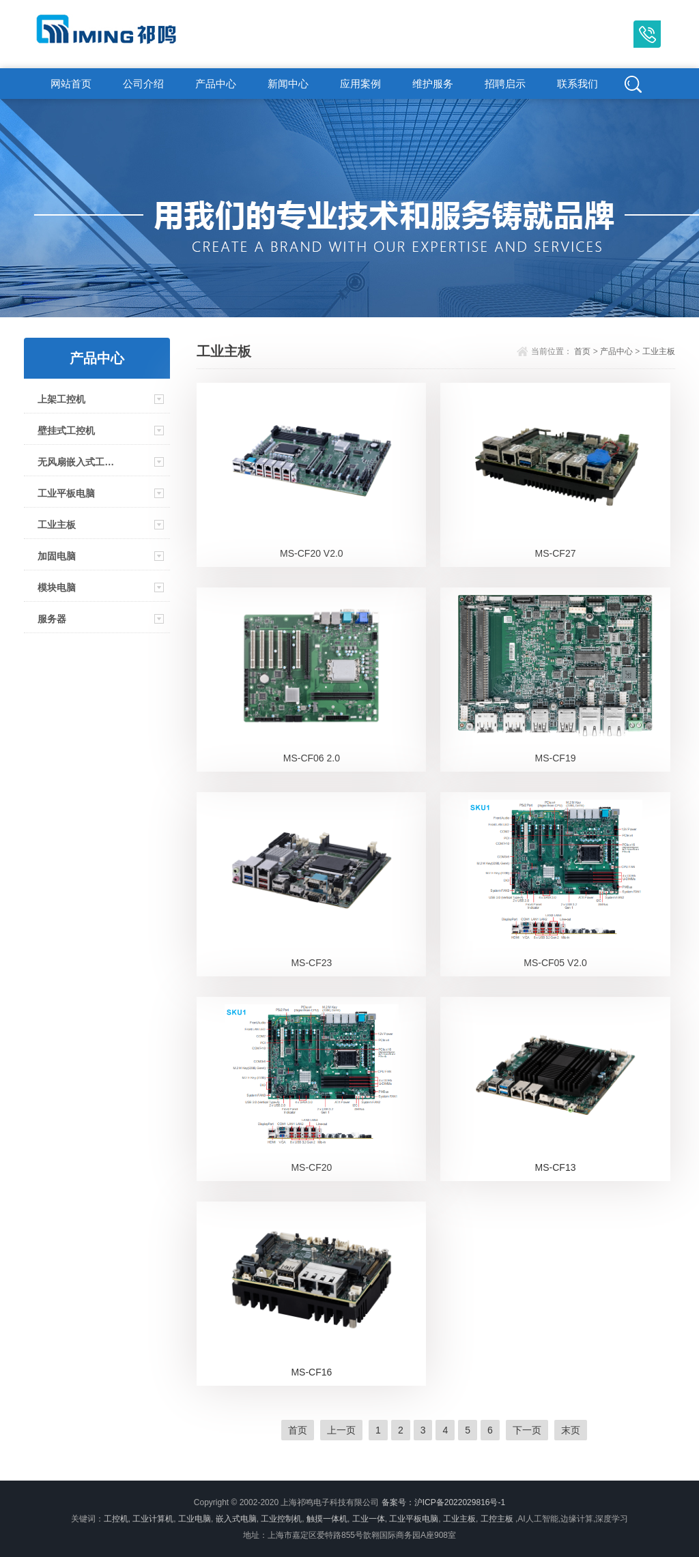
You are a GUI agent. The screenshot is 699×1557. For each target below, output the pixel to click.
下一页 (527, 1430)
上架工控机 (61, 399)
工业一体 (368, 1519)
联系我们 (577, 83)
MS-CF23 (311, 962)
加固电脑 (57, 556)
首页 (582, 351)
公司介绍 (143, 83)
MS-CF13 (555, 1167)
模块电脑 (57, 587)
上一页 (341, 1430)
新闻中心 (288, 83)
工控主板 (497, 1519)
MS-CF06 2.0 (311, 758)
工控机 (116, 1519)
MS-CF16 (311, 1372)
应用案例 (360, 83)
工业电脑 (194, 1519)
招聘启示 (505, 83)
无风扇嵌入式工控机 (77, 461)
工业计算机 (152, 1519)
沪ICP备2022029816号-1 (459, 1502)
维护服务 (432, 83)
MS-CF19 (555, 758)
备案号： (398, 1502)
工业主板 (57, 524)
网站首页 (71, 83)
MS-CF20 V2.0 (311, 553)
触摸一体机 (326, 1519)
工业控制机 (281, 1519)
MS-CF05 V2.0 (555, 962)
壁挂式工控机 (66, 430)
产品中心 (215, 83)
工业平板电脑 (66, 493)
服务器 (52, 618)
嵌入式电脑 (236, 1519)
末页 (570, 1430)
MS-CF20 (311, 1167)
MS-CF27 (555, 553)
